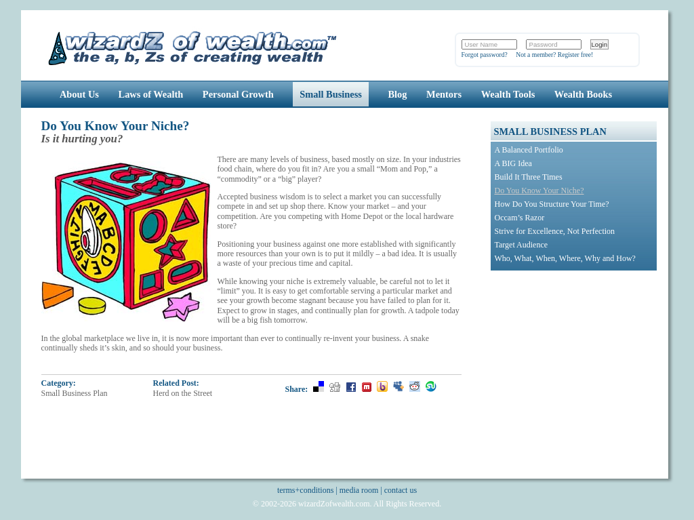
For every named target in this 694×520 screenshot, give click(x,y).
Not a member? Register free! (554, 54)
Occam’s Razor (520, 217)
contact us (400, 490)
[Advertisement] (575, 362)
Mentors (444, 94)
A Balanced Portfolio (529, 150)
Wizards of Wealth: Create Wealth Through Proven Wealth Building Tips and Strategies (193, 46)
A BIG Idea (513, 163)
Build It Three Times (529, 177)
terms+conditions (305, 490)
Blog (397, 94)
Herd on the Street (183, 393)
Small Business (331, 94)
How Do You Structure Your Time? (552, 204)
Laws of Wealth (151, 94)
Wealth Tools (508, 94)
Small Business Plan (74, 393)
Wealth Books (583, 94)
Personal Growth (238, 94)
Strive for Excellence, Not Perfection (555, 231)
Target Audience (521, 244)
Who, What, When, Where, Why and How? (565, 258)
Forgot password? (485, 54)
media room (359, 490)
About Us (79, 94)
